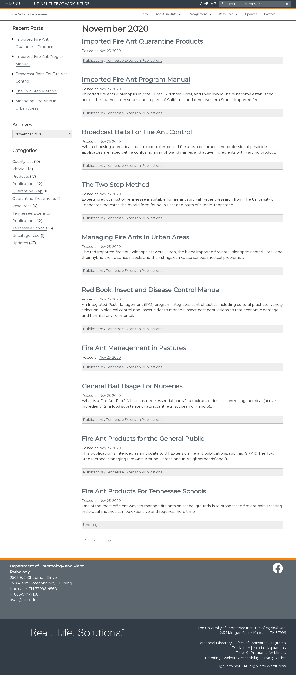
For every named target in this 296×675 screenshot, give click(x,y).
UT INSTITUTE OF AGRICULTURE (61, 4)
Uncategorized (26, 235)
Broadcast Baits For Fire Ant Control (137, 132)
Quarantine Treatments (34, 198)
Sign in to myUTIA (232, 666)
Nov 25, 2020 (110, 51)
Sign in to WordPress (268, 666)
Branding (213, 658)
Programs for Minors (268, 653)
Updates (251, 14)
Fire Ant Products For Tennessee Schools (144, 491)
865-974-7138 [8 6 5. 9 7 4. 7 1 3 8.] (26, 594)
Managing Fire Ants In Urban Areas (135, 237)
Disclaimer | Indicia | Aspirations (259, 648)
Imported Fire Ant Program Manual (136, 79)
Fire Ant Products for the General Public (143, 439)
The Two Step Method (36, 91)
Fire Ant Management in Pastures (134, 348)
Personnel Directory (215, 643)
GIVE (204, 4)
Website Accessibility (241, 658)
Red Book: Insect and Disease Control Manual (151, 290)
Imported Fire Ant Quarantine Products (142, 41)
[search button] (287, 4)
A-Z (213, 4)
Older (106, 541)
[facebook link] (278, 568)
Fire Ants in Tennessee (29, 14)
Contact (269, 14)
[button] (12, 4)
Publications (23, 184)
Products (20, 176)
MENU (14, 4)
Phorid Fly (21, 169)
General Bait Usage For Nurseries (132, 386)
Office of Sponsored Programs (260, 643)
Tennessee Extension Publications (134, 60)
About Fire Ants (166, 14)
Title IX (242, 653)
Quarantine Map (27, 191)
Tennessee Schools (29, 228)
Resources (226, 14)
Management (197, 14)
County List (22, 161)
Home (144, 14)
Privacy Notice (274, 658)
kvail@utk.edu (23, 600)
